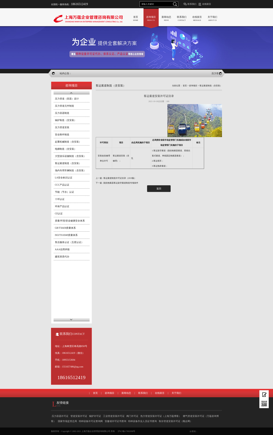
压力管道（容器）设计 (67, 98)
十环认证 (59, 199)
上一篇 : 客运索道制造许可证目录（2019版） (116, 178)
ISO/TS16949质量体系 (66, 235)
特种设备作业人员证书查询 (142, 421)
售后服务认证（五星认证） (69, 242)
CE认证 (59, 213)
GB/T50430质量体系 (65, 228)
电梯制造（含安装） (65, 149)
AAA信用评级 (62, 249)
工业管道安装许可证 (114, 416)
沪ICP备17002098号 (126, 431)
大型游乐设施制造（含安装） (70, 156)
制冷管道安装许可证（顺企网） (175, 421)
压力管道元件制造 (64, 106)
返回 (158, 188)
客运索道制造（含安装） (68, 163)
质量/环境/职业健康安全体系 (70, 220)
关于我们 (176, 393)
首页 (185, 85)
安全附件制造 (62, 134)
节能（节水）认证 (64, 192)
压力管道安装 (62, 127)
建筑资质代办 (62, 256)
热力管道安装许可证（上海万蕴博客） (161, 416)
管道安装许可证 (79, 416)
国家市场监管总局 (68, 421)
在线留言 (206, 4)
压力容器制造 (62, 113)
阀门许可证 (132, 416)
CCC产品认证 (62, 185)
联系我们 (192, 4)
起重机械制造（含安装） (68, 141)
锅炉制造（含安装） (65, 120)
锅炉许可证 (95, 416)
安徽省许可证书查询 (116, 421)
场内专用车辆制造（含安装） (70, 170)
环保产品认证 (62, 206)
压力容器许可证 (60, 416)
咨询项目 (193, 85)
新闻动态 (126, 393)
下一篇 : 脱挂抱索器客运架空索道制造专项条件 (117, 183)
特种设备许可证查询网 (91, 421)
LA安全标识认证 (64, 177)
